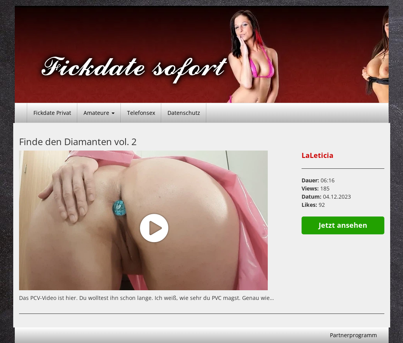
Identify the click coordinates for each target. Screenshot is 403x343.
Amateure (99, 112)
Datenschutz (183, 112)
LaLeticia (317, 155)
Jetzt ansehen (343, 225)
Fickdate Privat (52, 112)
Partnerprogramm (353, 335)
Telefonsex (141, 112)
